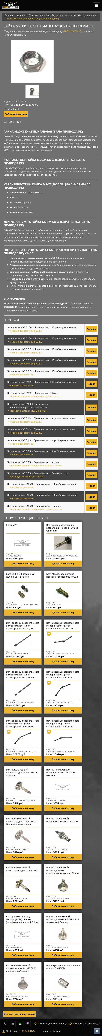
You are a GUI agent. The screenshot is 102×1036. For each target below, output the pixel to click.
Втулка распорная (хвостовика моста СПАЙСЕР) (63, 967)
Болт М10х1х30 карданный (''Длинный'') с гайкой (20, 575)
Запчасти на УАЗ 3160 (19, 404)
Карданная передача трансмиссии (29, 407)
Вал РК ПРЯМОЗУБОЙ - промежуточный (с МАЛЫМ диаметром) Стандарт (21, 968)
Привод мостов (60, 473)
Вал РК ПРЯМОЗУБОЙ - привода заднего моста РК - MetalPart (61, 772)
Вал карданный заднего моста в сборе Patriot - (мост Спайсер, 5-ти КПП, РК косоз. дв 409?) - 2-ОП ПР (22, 676)
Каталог (21, 15)
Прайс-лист (19, 1031)
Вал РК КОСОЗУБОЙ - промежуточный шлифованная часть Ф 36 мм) (62, 870)
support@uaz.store (51, 1031)
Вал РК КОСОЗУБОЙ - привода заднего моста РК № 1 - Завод (22, 772)
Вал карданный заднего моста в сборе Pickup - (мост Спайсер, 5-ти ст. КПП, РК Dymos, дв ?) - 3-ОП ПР (22, 725)
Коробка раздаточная (58, 15)
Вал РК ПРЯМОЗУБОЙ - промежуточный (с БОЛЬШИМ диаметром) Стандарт (62, 919)
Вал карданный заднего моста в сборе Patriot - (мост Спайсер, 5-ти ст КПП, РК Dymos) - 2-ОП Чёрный (22, 627)
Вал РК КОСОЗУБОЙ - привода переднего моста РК (62, 820)
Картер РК (11, 525)
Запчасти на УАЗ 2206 (19, 327)
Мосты (55, 393)
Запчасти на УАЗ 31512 (19, 349)
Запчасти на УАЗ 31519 (19, 371)
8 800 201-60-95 (72, 31)
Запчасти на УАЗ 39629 (20, 484)
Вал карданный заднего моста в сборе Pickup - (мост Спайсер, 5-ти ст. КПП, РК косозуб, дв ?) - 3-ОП (62, 725)
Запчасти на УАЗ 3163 (19, 440)
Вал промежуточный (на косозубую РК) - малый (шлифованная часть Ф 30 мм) (22, 919)
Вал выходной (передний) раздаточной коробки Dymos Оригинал (62, 528)
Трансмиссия (35, 15)
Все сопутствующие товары (19, 1014)
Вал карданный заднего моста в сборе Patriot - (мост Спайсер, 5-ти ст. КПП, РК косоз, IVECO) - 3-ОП (62, 676)
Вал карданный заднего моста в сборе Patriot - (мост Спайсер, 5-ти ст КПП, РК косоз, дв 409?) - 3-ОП (62, 627)
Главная (8, 15)
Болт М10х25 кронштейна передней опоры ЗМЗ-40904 (62, 575)
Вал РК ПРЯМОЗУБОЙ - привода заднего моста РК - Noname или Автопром (21, 821)
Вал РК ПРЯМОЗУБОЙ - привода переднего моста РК (22, 869)
